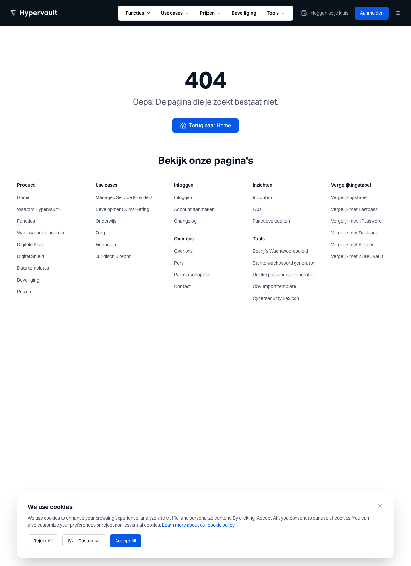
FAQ (257, 209)
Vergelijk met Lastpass (354, 209)
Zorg (100, 233)
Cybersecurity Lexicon (276, 298)
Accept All (125, 541)
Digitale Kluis (30, 245)
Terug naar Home (205, 125)
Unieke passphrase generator (283, 275)
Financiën (106, 245)
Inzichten (262, 197)
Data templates (33, 268)
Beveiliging (244, 13)
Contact (182, 286)
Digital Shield (30, 256)
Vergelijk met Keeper (352, 245)
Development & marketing (122, 209)
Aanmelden (372, 13)
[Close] (380, 506)
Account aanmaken (194, 209)
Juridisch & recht (113, 256)
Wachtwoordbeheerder (41, 233)
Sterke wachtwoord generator (283, 263)
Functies (138, 13)
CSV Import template (274, 286)
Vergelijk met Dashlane (354, 233)
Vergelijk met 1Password (356, 221)
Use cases (175, 13)
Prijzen (210, 13)
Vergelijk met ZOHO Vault (357, 256)
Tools (276, 13)
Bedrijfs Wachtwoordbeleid (280, 251)
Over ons (183, 251)
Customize (84, 541)
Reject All (43, 541)
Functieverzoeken (271, 221)
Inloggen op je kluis (324, 13)
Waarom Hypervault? (38, 209)
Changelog (185, 221)
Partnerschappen (192, 275)
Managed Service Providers (124, 197)
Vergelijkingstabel (349, 197)
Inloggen (183, 197)
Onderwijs (106, 221)
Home (23, 197)
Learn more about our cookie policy (198, 525)
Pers (179, 263)
